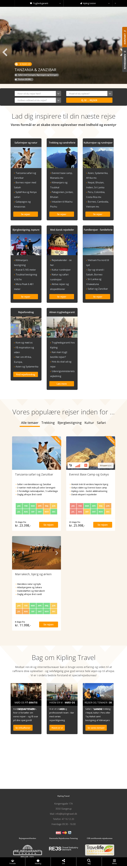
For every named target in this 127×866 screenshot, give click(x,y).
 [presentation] (56, 433)
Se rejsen (48, 505)
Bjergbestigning (70, 403)
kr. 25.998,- (77, 506)
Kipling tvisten (95, 3)
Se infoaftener (22, 707)
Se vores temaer (96, 707)
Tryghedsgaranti (45, 3)
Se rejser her (23, 64)
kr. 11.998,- (23, 605)
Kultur (89, 403)
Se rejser (89, 100)
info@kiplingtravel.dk (66, 794)
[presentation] (115, 3)
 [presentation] (4, 52)
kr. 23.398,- (23, 506)
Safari (101, 403)
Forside (12, 862)
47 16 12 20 (68, 799)
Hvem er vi (57, 707)
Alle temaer (29, 403)
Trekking (48, 403)
